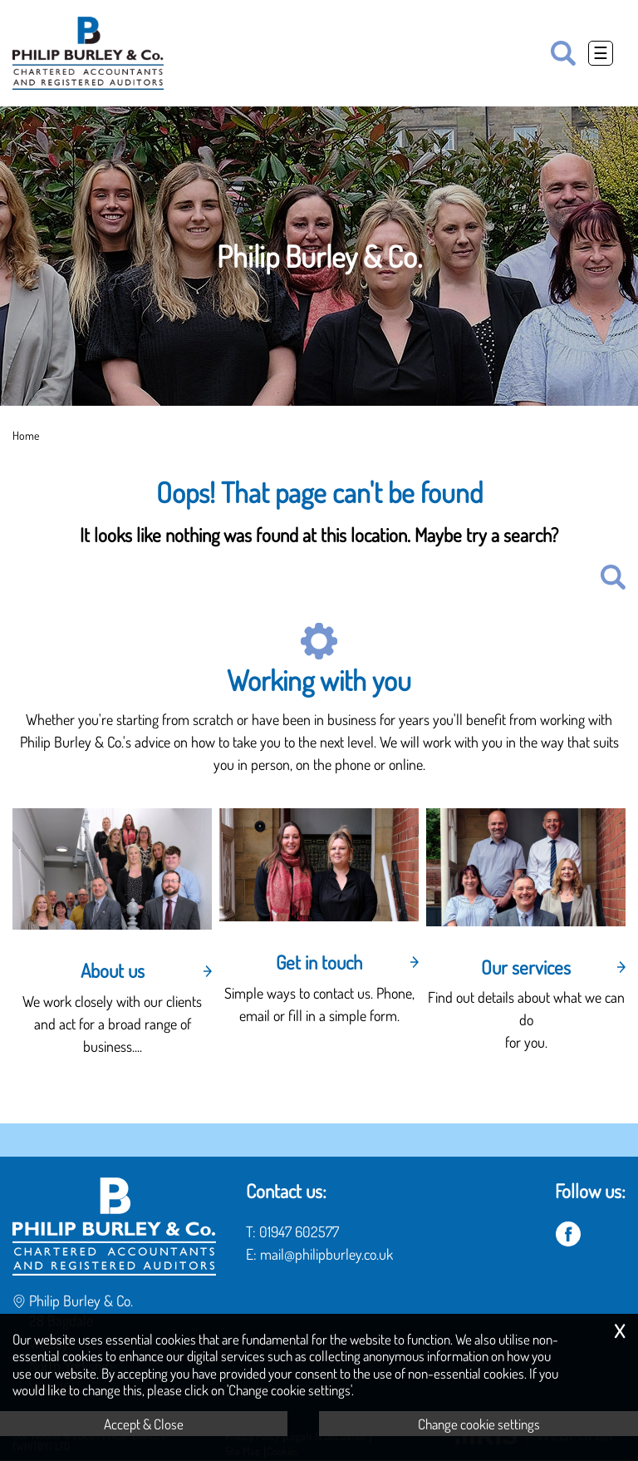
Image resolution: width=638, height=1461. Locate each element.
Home (25, 434)
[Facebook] (568, 1235)
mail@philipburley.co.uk (326, 1254)
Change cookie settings (479, 1423)
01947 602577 (299, 1231)
